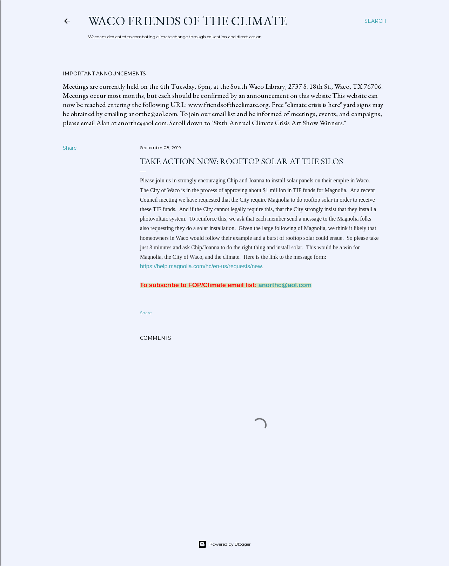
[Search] (375, 21)
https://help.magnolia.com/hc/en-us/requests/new (201, 266)
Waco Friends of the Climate (187, 21)
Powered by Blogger (224, 544)
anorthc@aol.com (285, 285)
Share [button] (70, 148)
